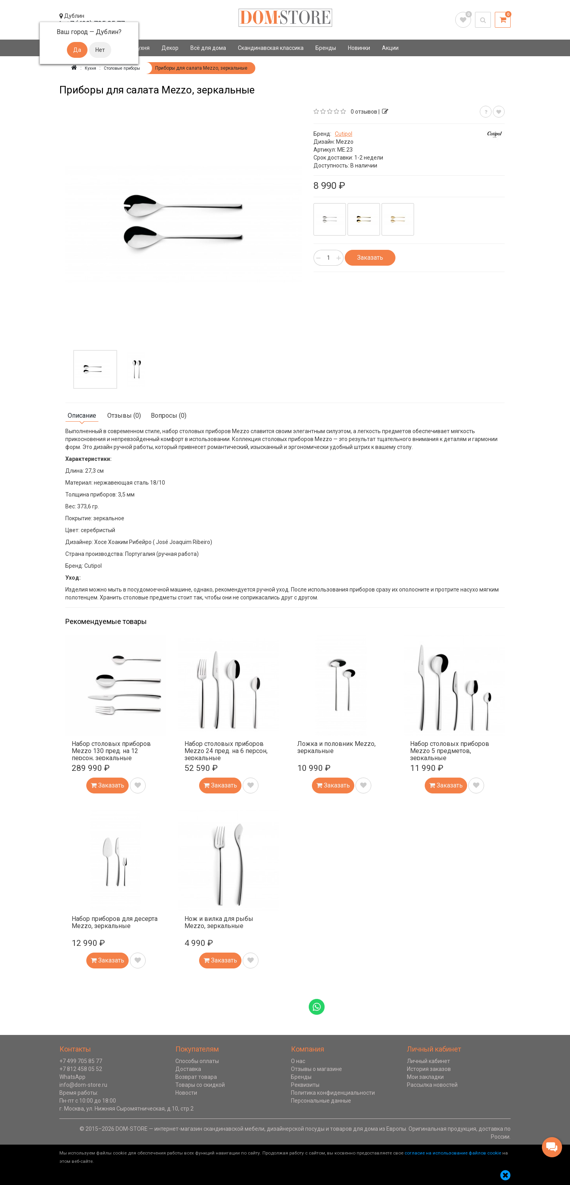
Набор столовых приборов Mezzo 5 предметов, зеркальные (449, 750)
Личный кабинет (428, 1061)
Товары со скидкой (200, 1084)
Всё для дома (208, 48)
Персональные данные (321, 1100)
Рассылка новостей (432, 1084)
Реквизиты (305, 1084)
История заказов (429, 1068)
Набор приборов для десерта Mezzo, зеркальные (115, 922)
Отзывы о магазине (316, 1068)
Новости (186, 1092)
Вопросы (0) (168, 415)
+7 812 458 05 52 (80, 1068)
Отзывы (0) (124, 415)
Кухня (142, 48)
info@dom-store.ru (83, 1084)
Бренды (325, 48)
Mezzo (344, 141)
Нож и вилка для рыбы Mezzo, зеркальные (218, 922)
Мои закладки (425, 1076)
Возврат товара (196, 1076)
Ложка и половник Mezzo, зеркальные (336, 747)
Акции (390, 48)
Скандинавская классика (271, 48)
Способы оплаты (197, 1061)
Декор (170, 48)
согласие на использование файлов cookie (453, 1152)
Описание (82, 415)
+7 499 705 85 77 (80, 1061)
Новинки (359, 48)
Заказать (370, 257)
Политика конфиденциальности (333, 1092)
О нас (298, 1061)
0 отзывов (364, 111)
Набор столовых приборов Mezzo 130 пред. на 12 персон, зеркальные (111, 750)
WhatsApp (72, 1076)
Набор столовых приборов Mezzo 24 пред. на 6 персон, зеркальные (226, 750)
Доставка (188, 1068)
